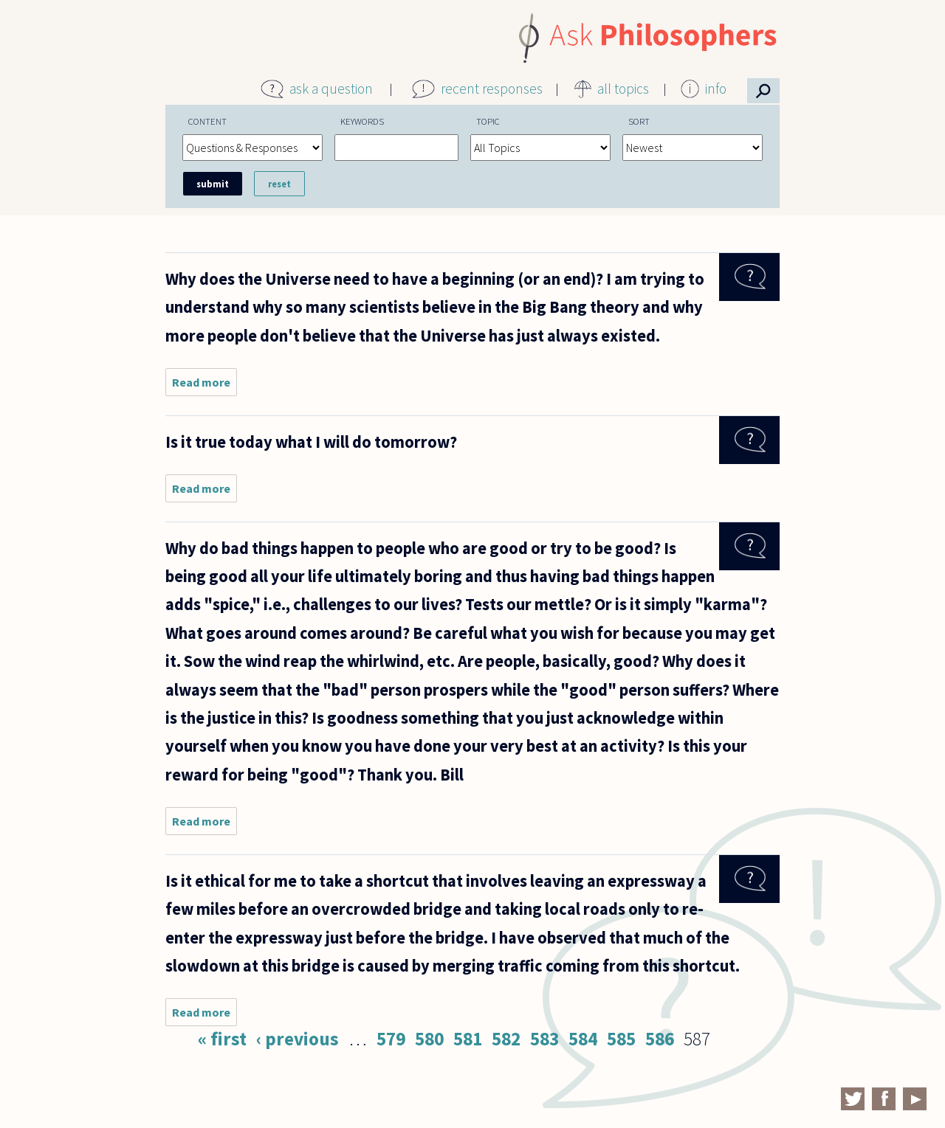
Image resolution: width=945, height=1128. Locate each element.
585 (621, 1039)
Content (207, 121)
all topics (623, 88)
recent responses (492, 88)
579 (391, 1039)
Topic (488, 121)
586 (659, 1039)
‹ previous (297, 1039)
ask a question (331, 88)
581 (467, 1039)
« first (222, 1039)
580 (429, 1039)
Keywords (362, 121)
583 (544, 1039)
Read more (204, 385)
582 (506, 1039)
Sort (639, 121)
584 (582, 1039)
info (715, 88)
